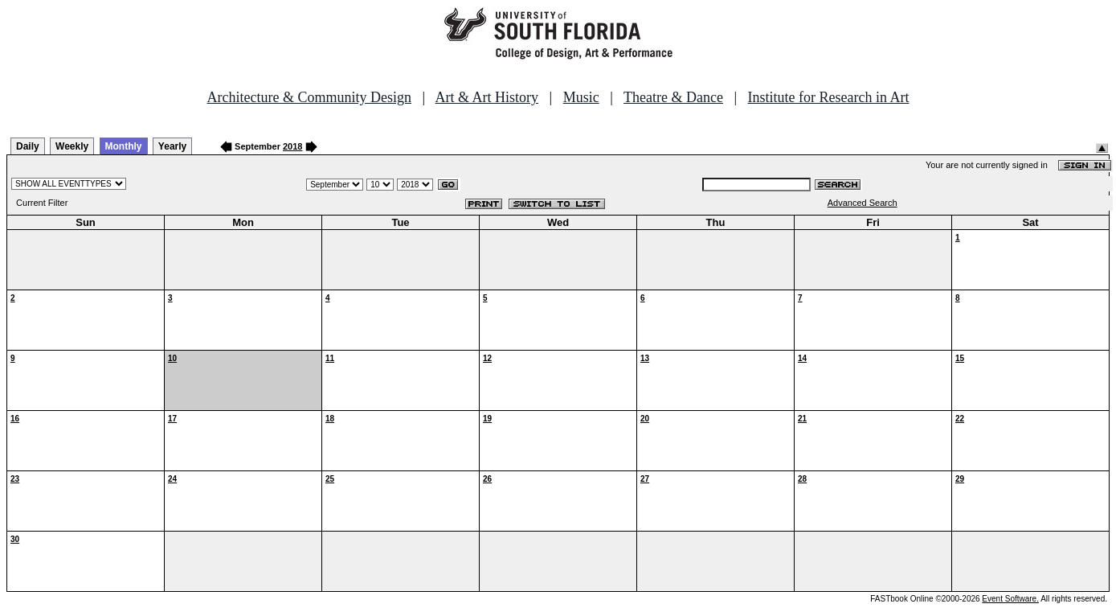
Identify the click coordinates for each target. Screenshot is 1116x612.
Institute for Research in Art (829, 97)
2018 (292, 146)
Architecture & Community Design (309, 97)
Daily (27, 146)
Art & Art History (487, 97)
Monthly (123, 146)
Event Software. (1010, 598)
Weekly (71, 146)
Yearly (172, 146)
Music (581, 97)
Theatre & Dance (673, 97)
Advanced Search (862, 202)
